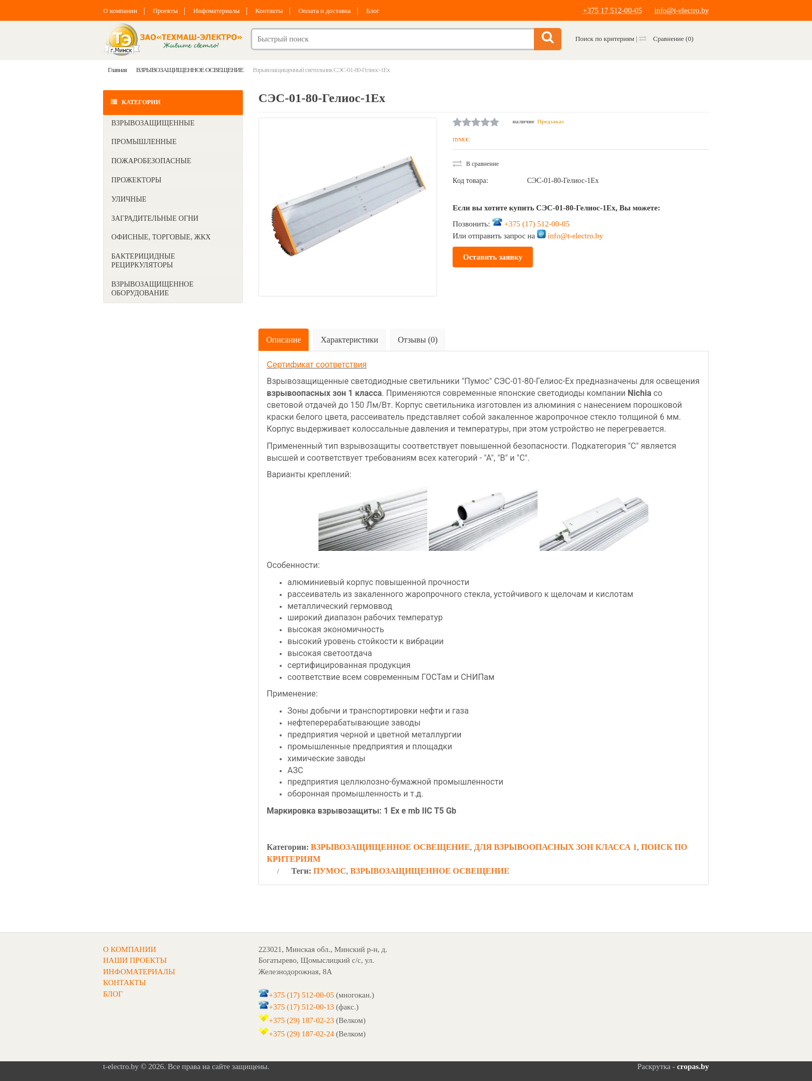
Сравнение (666, 38)
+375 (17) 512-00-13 (301, 1006)
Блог (376, 11)
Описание (283, 339)
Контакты (271, 11)
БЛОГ (113, 994)
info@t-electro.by (681, 10)
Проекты (166, 11)
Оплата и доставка (327, 11)
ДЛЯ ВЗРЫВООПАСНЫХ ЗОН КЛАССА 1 (555, 847)
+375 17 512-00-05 (612, 10)
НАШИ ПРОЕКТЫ (135, 960)
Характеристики (349, 339)
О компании (120, 11)
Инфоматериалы (218, 11)
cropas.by (693, 1066)
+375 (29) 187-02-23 (301, 1020)
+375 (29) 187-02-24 (301, 1034)
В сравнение (476, 163)
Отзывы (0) (418, 339)
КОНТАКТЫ (124, 982)
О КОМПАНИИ (129, 949)
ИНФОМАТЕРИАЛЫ (139, 972)
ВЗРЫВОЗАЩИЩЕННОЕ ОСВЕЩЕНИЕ (390, 847)
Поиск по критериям (604, 38)
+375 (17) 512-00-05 (537, 223)
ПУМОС (461, 140)
